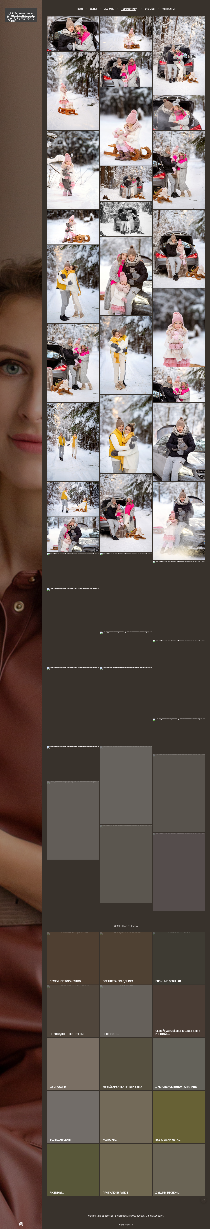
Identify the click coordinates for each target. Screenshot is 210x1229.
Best (80, 9)
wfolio (130, 1225)
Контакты (168, 9)
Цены (93, 9)
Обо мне (109, 9)
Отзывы (150, 9)
